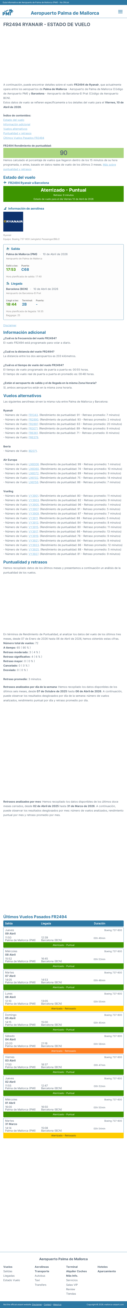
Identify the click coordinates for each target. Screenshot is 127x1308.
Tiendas (71, 1293)
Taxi (37, 1280)
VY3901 (33, 495)
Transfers (40, 1284)
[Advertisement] (63, 56)
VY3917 (33, 531)
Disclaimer (37, 1304)
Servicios (72, 1280)
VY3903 (34, 500)
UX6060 (34, 468)
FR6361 (33, 433)
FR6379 (33, 437)
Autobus (40, 1275)
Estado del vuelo (13, 120)
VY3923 (34, 545)
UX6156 (33, 482)
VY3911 (33, 518)
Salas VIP (72, 1284)
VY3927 (33, 554)
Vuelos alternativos (15, 128)
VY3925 (34, 549)
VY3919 (33, 536)
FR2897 (33, 424)
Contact (47, 1304)
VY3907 (33, 509)
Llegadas (9, 1275)
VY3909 (34, 513)
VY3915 (33, 527)
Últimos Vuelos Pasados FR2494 (23, 138)
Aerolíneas (42, 1266)
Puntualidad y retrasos (17, 133)
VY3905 (34, 504)
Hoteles (103, 1266)
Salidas (7, 1271)
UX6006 (34, 464)
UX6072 (34, 473)
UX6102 (33, 477)
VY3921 (33, 540)
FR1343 (33, 415)
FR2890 (33, 419)
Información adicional (16, 124)
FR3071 (33, 428)
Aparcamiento (107, 1271)
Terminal (72, 1266)
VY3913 (33, 522)
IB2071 (33, 450)
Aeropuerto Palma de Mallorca (65, 13)
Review (70, 1289)
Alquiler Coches (76, 1271)
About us (57, 1304)
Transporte (42, 1271)
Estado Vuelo (11, 1280)
